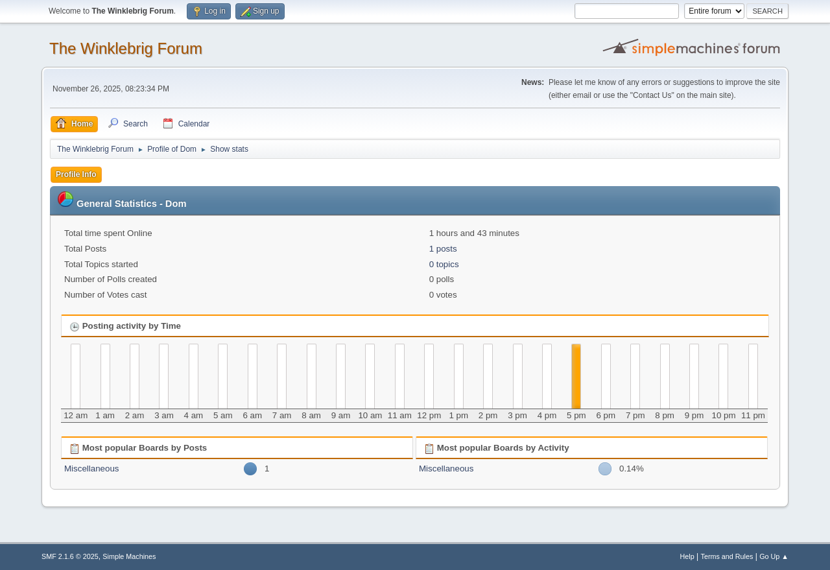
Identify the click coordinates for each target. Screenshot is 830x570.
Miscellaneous (91, 468)
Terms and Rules (727, 556)
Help (687, 556)
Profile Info (76, 174)
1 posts (443, 249)
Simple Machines (129, 556)
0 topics (444, 264)
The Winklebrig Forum (125, 48)
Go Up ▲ (773, 556)
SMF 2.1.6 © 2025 (70, 556)
